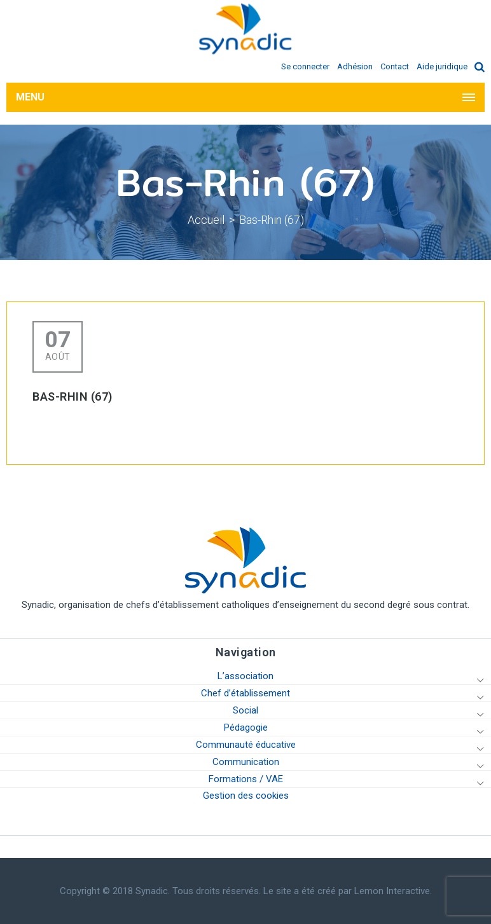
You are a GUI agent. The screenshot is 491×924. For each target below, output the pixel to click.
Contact (394, 66)
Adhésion (355, 66)
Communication (245, 762)
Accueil (206, 219)
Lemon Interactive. (393, 891)
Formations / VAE (246, 779)
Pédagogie (246, 727)
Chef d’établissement (245, 693)
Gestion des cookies (246, 795)
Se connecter (305, 66)
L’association (245, 676)
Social (245, 710)
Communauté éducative (246, 744)
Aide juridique (442, 66)
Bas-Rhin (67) (271, 219)
